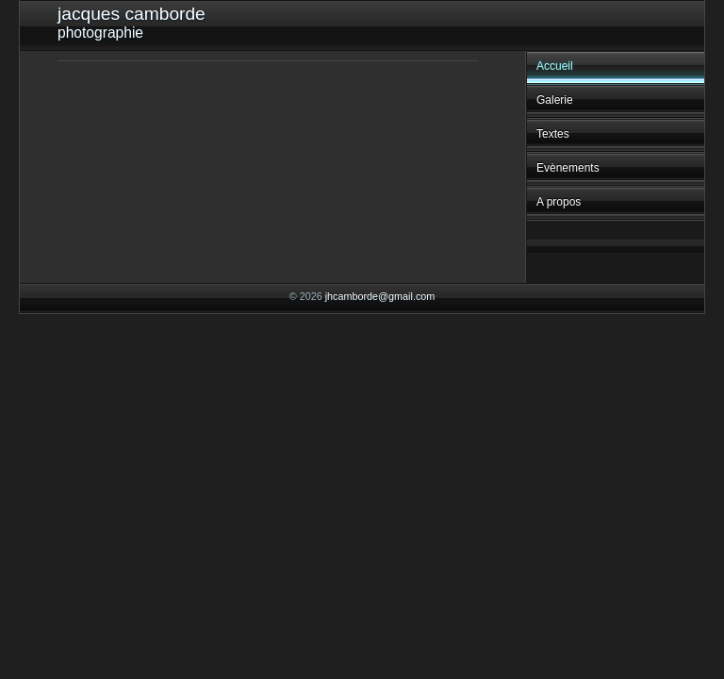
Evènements (568, 167)
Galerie (554, 100)
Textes (552, 134)
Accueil (554, 66)
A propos (558, 201)
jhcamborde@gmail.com (380, 296)
